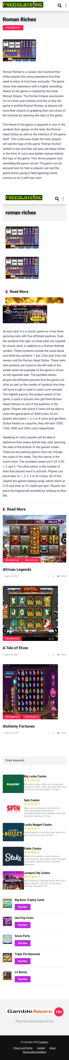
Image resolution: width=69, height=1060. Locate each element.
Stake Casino (32, 848)
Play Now (22, 907)
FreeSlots (43, 1042)
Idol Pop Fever (24, 918)
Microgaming (13, 27)
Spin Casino (32, 800)
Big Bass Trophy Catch (29, 900)
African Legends (17, 569)
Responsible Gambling (34, 1052)
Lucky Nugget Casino (38, 824)
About (52, 1048)
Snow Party (22, 936)
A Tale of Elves (15, 648)
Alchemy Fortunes (19, 726)
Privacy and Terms (23, 1048)
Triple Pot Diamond (27, 954)
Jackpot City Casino (37, 873)
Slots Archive (31, 560)
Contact (41, 1048)
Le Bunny (21, 972)
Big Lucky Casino (35, 776)
